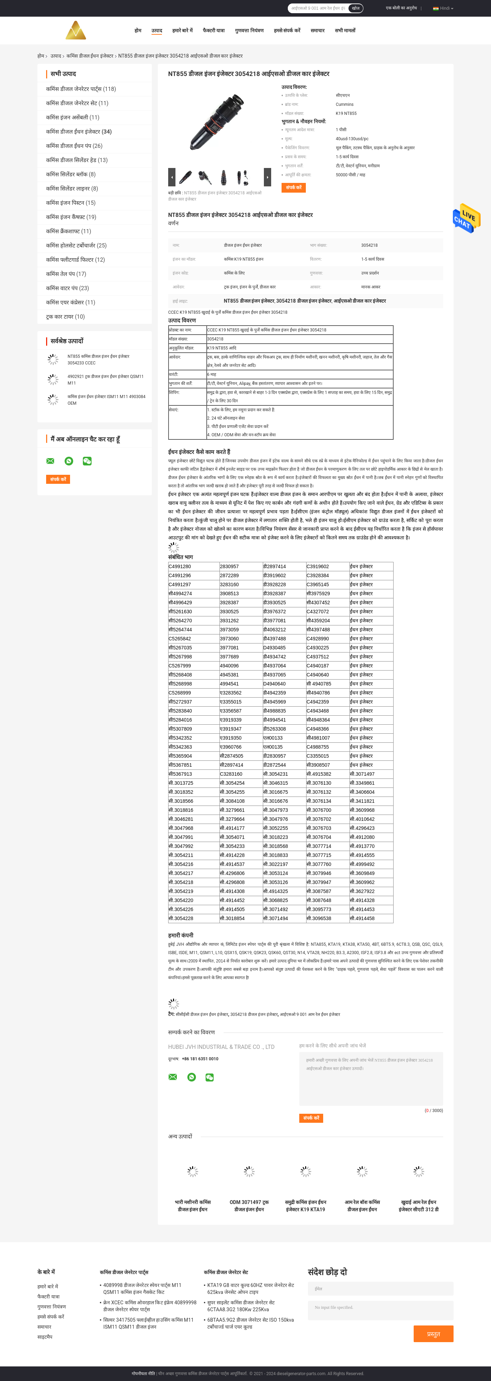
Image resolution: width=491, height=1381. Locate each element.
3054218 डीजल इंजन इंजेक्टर (253, 1014)
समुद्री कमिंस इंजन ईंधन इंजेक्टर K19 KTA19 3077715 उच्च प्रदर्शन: (305, 1206)
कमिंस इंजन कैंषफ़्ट (65, 217)
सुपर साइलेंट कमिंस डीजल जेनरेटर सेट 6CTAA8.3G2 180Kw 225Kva (241, 1306)
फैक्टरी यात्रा (214, 30)
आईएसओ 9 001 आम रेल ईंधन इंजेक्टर (310, 1014)
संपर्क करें (293, 187)
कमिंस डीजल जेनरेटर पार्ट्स (74, 89)
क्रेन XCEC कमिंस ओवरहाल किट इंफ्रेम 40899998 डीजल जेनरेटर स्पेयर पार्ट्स (150, 1306)
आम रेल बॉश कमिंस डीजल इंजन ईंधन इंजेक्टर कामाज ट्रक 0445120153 (362, 1206)
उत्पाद (157, 30)
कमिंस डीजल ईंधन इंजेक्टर (90, 56)
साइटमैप (45, 1337)
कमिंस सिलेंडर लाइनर (68, 188)
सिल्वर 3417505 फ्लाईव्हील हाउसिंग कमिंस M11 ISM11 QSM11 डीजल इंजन (148, 1323)
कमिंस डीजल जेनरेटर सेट (71, 103)
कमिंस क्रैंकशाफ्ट (63, 231)
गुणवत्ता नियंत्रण (249, 30)
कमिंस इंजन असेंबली (67, 117)
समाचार (318, 30)
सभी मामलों (345, 30)
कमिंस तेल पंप (60, 274)
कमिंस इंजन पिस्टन (65, 203)
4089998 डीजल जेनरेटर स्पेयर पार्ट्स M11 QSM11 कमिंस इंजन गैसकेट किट (142, 1288)
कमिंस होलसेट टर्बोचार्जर (70, 245)
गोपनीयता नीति (143, 1373)
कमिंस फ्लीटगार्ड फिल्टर (70, 259)
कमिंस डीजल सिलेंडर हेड (71, 160)
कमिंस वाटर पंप (62, 288)
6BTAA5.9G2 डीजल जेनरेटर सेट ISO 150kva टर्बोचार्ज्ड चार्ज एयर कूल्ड (250, 1323)
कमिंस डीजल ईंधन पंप (68, 146)
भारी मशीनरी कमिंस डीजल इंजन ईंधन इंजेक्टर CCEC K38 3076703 (192, 1206)
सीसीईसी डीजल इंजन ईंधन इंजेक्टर (202, 1014)
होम (138, 30)
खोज (356, 8)
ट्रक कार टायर (60, 316)
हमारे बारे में (182, 30)
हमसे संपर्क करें (287, 30)
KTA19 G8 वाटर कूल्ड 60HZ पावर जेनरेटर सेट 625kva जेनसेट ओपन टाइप (250, 1288)
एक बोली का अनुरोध (401, 8)
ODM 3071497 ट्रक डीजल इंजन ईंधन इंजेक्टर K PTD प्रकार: (249, 1206)
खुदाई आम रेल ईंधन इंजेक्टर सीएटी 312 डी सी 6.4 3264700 (419, 1206)
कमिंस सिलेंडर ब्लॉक (66, 174)
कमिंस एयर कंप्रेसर (65, 302)
